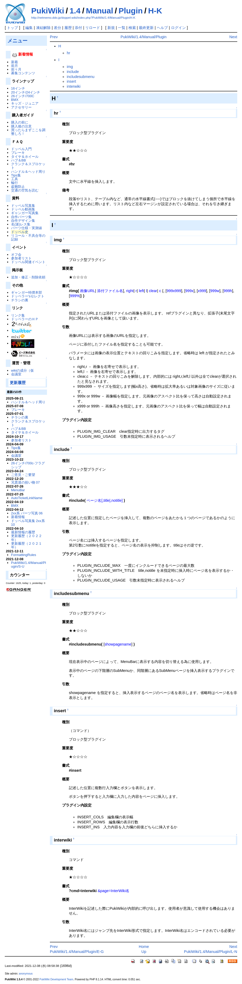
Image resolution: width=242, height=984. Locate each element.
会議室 (16, 374)
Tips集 (16, 175)
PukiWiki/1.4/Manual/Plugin (144, 37)
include (73, 72)
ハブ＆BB (18, 160)
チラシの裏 (19, 300)
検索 (132, 28)
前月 (14, 66)
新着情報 (18, 517)
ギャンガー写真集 (25, 213)
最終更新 (146, 28)
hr (68, 53)
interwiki (73, 86)
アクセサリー (21, 107)
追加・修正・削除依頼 (28, 277)
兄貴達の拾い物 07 (25, 482)
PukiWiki (47, 10)
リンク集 (18, 315)
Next (233, 37)
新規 (111, 28)
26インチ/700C (22, 96)
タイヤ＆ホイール (25, 157)
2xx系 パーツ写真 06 (27, 513)
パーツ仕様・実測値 (26, 228)
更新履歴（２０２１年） (26, 545)
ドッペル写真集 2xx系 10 (28, 523)
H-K (155, 10)
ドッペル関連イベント (28, 262)
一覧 (121, 28)
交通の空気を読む (25, 190)
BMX (14, 100)
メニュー (17, 40)
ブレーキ (18, 153)
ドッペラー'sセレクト (27, 296)
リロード (92, 28)
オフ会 (16, 255)
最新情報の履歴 (23, 532)
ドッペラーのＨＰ (25, 319)
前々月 (16, 69)
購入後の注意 (21, 126)
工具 (14, 179)
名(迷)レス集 (21, 224)
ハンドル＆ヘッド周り (28, 172)
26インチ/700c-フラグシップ (28, 465)
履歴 (68, 28)
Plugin (130, 10)
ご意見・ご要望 (23, 475)
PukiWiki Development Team (56, 979)
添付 (78, 28)
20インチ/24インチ (25, 92)
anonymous (26, 973)
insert (71, 81)
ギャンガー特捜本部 (26, 292)
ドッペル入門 (21, 149)
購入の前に (19, 122)
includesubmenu (80, 77)
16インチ (18, 88)
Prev (54, 37)
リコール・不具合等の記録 (28, 237)
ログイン (178, 28)
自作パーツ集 (21, 217)
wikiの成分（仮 (22, 370)
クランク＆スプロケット (28, 166)
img (70, 67)
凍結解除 (43, 28)
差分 (57, 28)
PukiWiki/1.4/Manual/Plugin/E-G (77, 951)
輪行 (14, 183)
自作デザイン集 (23, 221)
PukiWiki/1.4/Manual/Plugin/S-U (28, 564)
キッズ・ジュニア (25, 103)
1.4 (74, 10)
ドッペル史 (19, 232)
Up (143, 951)
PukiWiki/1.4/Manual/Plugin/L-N (210, 951)
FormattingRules (23, 555)
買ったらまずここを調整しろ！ (28, 132)
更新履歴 (18, 382)
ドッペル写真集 (23, 206)
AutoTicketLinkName (26, 498)
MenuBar (18, 490)
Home (144, 946)
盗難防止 (18, 187)
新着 (14, 62)
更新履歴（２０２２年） (26, 538)
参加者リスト (21, 258)
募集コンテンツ (23, 73)
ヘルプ (162, 28)
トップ (12, 28)
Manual (99, 10)
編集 (29, 28)
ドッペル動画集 (23, 209)
